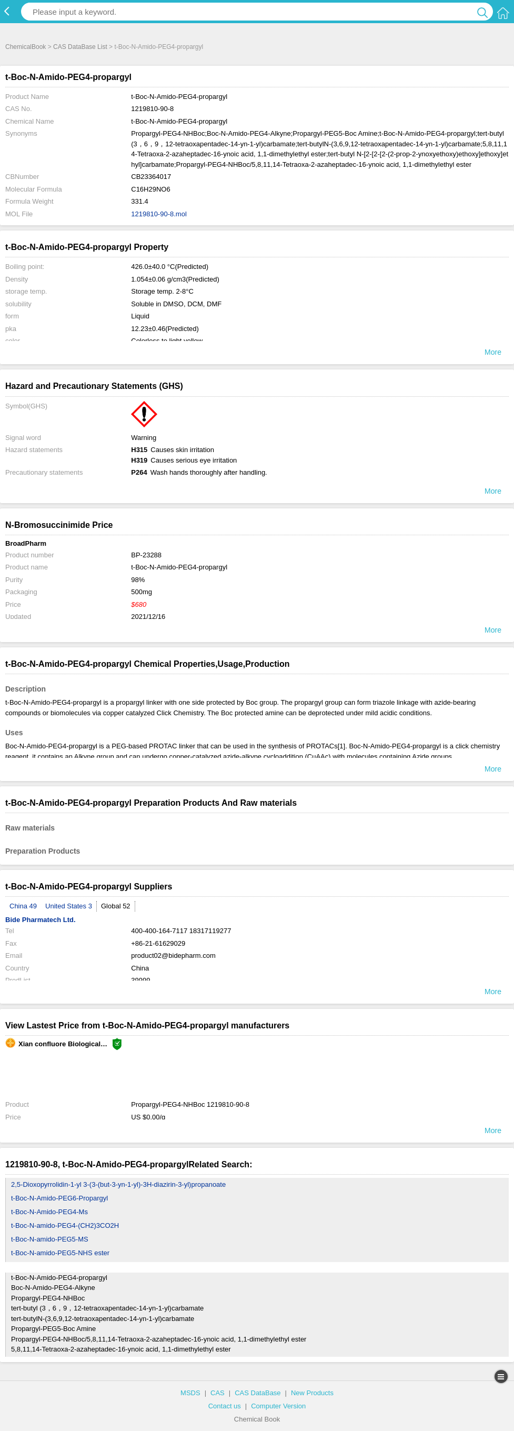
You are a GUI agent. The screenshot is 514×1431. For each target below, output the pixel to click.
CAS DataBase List (80, 47)
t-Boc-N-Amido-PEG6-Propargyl (59, 1198)
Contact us (224, 1406)
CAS (217, 1393)
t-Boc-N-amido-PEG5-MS (49, 1239)
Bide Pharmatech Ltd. (40, 920)
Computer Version (278, 1406)
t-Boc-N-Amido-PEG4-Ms (49, 1212)
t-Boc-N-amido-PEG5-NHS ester (60, 1253)
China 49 (23, 906)
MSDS (190, 1393)
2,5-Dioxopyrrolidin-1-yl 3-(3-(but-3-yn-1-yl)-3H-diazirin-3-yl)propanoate (118, 1184)
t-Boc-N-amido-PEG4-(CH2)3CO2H (65, 1225)
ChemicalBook (25, 47)
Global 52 (115, 906)
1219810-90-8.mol (159, 214)
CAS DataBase (257, 1393)
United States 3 (68, 906)
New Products (312, 1393)
